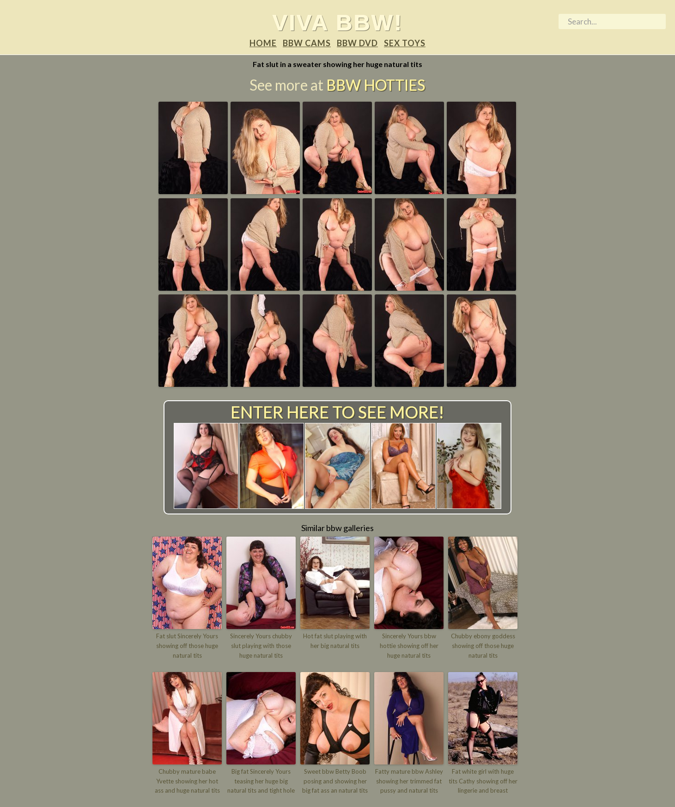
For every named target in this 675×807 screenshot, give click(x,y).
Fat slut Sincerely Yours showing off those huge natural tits (187, 645)
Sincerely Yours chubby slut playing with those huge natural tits (261, 645)
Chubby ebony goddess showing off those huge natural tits (483, 645)
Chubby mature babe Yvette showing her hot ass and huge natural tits (187, 781)
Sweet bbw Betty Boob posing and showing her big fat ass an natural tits (335, 781)
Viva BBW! (337, 22)
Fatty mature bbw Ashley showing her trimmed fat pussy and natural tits (409, 781)
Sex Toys (405, 43)
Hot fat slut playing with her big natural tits (335, 640)
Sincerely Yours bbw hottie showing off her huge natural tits (409, 645)
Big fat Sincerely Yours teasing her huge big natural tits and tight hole (261, 781)
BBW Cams (307, 43)
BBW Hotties (375, 85)
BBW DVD (357, 43)
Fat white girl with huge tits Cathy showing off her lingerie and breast (483, 781)
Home (263, 43)
